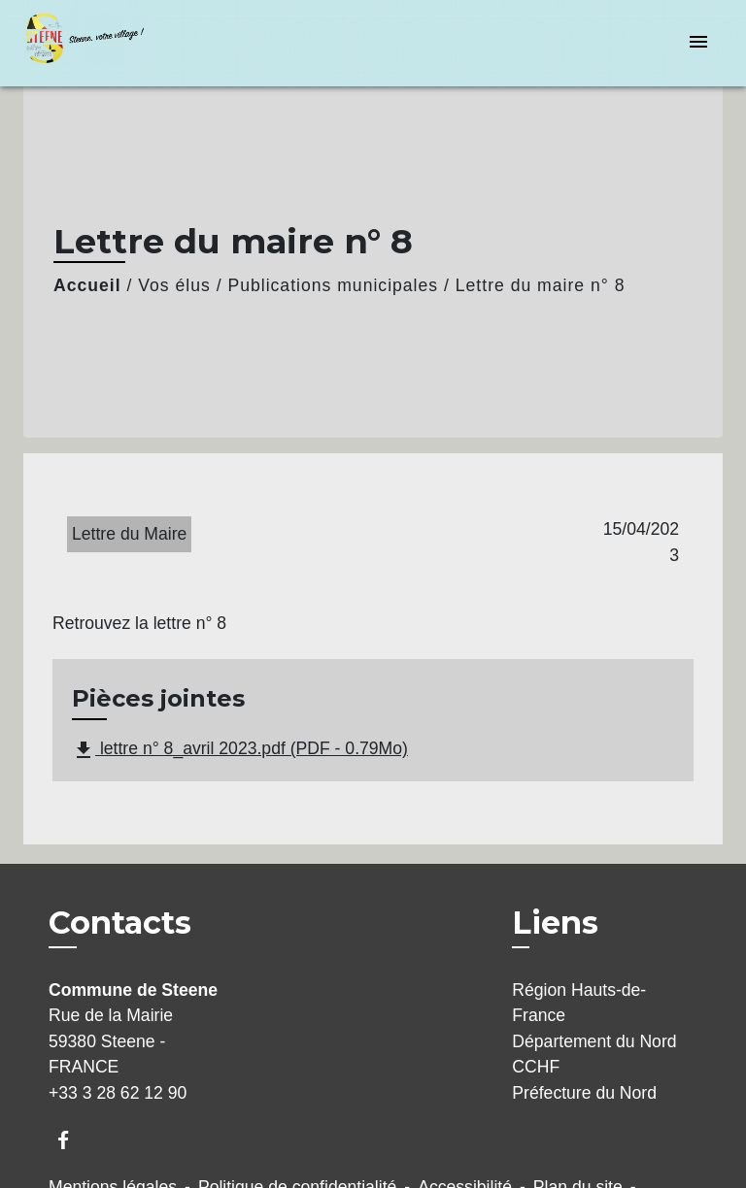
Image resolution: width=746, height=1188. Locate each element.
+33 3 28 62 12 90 (117, 1093)
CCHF (536, 1066)
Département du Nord (594, 1041)
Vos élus (174, 285)
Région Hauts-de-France (579, 1002)
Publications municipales (332, 285)
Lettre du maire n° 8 (541, 285)
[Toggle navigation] (698, 43)
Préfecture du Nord (584, 1093)
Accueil (87, 285)
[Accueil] (96, 43)
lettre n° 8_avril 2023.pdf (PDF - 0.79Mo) (240, 750)
